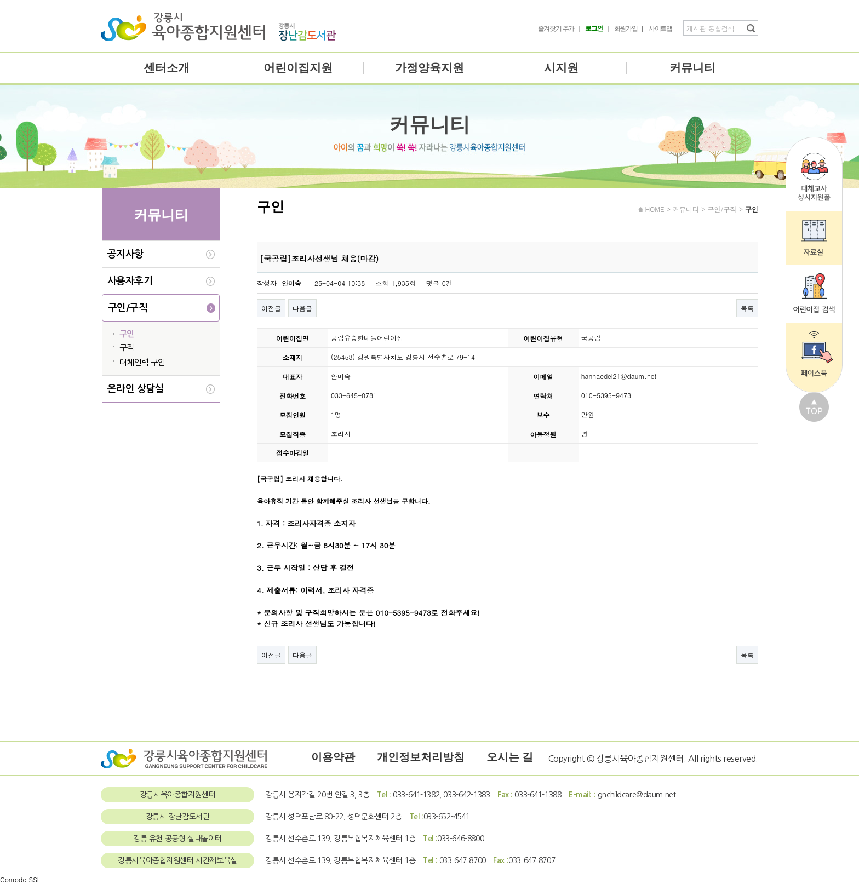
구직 (126, 347)
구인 (126, 334)
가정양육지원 (429, 67)
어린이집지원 (298, 67)
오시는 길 (509, 756)
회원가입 (626, 28)
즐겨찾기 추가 (556, 28)
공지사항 (125, 254)
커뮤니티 (692, 67)
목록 (747, 308)
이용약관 (333, 756)
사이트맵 (660, 28)
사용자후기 (129, 281)
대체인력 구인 (142, 362)
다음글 (302, 308)
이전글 (271, 308)
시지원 (561, 67)
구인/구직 (127, 308)
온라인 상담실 (135, 389)
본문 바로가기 (0, 0)
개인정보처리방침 (421, 756)
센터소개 (167, 67)
